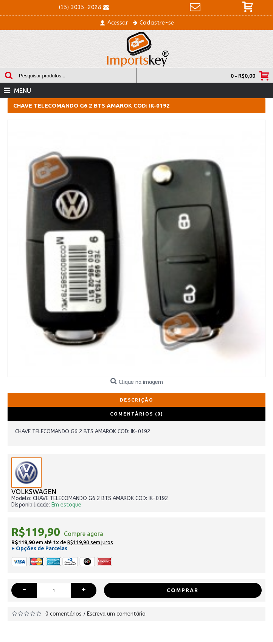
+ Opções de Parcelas (39, 548)
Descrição (137, 399)
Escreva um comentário (116, 614)
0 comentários (63, 614)
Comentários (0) (136, 413)
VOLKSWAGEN (33, 492)
